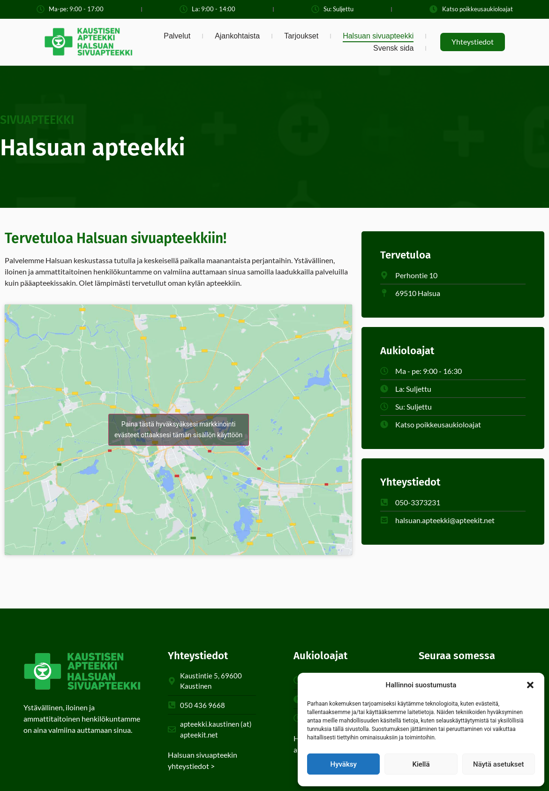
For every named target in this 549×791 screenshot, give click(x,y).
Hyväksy (344, 764)
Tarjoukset (301, 36)
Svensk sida (393, 48)
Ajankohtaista (237, 36)
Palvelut (177, 36)
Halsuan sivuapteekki (378, 36)
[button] (530, 685)
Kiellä (420, 764)
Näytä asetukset (498, 764)
